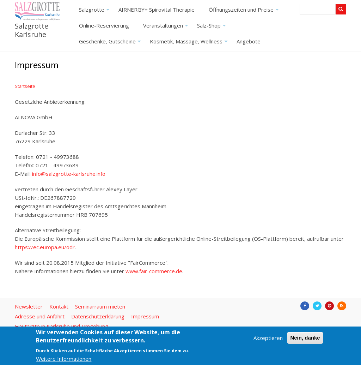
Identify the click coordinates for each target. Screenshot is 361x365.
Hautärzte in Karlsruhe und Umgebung (61, 326)
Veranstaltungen (166, 28)
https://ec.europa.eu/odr (45, 247)
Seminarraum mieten (100, 306)
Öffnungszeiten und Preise (245, 12)
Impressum (145, 316)
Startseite (25, 86)
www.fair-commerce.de (154, 271)
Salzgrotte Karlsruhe (31, 30)
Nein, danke (305, 338)
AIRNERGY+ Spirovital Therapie (156, 9)
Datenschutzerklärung (97, 316)
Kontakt (58, 306)
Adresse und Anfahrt (40, 316)
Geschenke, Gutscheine (111, 43)
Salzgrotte (95, 12)
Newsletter (29, 306)
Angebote (249, 41)
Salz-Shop (212, 28)
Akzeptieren (268, 337)
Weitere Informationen (63, 358)
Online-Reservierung (104, 25)
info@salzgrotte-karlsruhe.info (68, 173)
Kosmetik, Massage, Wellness (190, 43)
